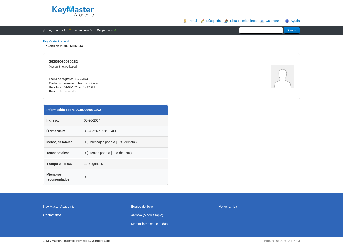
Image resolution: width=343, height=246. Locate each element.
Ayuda (295, 21)
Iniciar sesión (83, 30)
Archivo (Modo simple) (147, 215)
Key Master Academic (56, 41)
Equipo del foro (142, 206)
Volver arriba (228, 206)
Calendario (274, 21)
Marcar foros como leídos (149, 224)
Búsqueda (213, 21)
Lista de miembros (243, 21)
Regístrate (104, 30)
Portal (193, 21)
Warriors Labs (101, 241)
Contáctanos (52, 215)
